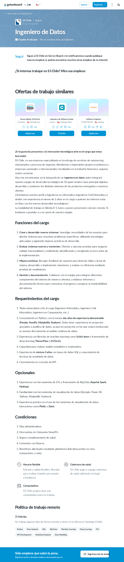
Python (20, 529)
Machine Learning (68, 529)
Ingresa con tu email (96, 553)
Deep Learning (86, 529)
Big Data (53, 529)
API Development (24, 535)
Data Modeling (61, 535)
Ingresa (85, 4)
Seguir (38, 20)
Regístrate (100, 4)
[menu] (111, 4)
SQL (44, 529)
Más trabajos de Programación (18, 13)
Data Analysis (32, 529)
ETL (97, 529)
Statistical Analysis (43, 535)
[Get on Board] (13, 4)
